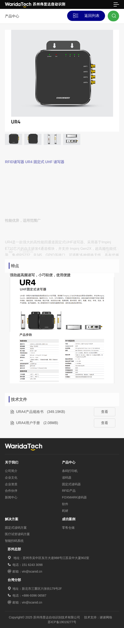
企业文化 (11, 477)
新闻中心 (11, 497)
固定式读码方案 (16, 527)
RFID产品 (69, 490)
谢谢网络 (106, 617)
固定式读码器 (71, 484)
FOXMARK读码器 (74, 497)
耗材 (65, 510)
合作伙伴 (11, 490)
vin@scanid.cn (32, 571)
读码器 (66, 477)
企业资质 (11, 484)
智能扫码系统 (14, 541)
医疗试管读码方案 (17, 534)
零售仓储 (68, 527)
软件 (65, 504)
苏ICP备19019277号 (62, 622)
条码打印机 (70, 471)
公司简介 (11, 471)
